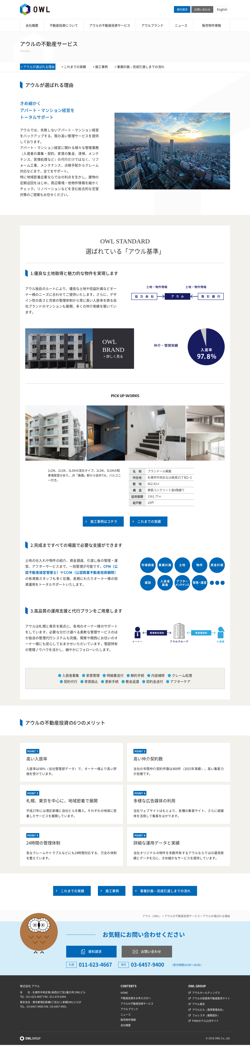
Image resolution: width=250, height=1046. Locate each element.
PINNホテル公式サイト (205, 1022)
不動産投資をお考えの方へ (136, 999)
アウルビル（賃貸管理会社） (208, 1011)
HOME (124, 994)
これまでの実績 (75, 66)
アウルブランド (152, 25)
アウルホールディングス (206, 994)
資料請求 (182, 9)
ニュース (181, 25)
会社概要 (32, 25)
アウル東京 (198, 1005)
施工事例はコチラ (103, 521)
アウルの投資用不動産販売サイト (211, 999)
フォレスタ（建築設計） (206, 1016)
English (222, 9)
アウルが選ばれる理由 (39, 66)
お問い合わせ (202, 9)
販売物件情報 (211, 25)
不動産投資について (64, 25)
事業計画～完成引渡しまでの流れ (140, 66)
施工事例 (101, 66)
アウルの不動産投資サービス (109, 25)
